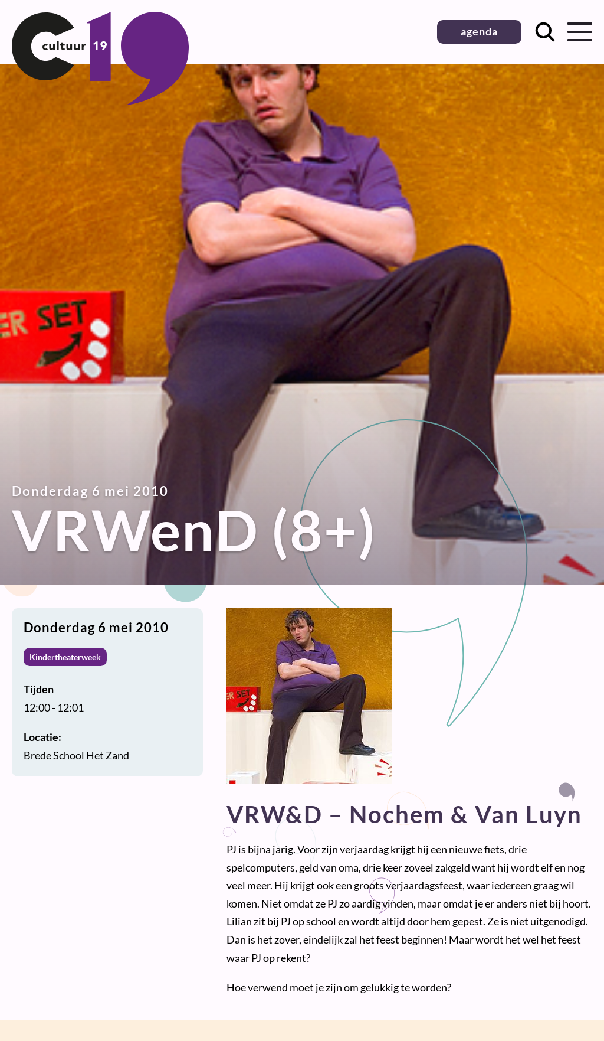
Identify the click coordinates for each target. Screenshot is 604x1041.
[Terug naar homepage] (100, 100)
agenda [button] (479, 31)
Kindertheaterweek (65, 657)
